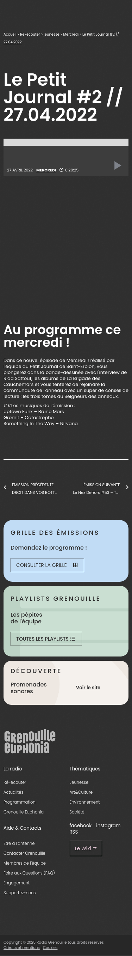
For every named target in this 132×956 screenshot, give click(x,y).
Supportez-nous (20, 893)
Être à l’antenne (19, 843)
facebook (81, 825)
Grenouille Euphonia (24, 812)
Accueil (10, 34)
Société (77, 812)
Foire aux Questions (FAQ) (29, 873)
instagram (108, 825)
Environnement (85, 802)
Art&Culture (81, 792)
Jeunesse (79, 782)
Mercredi (70, 34)
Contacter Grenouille (24, 853)
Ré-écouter (30, 34)
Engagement (17, 883)
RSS (74, 832)
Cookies (50, 947)
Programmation (20, 802)
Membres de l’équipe (25, 863)
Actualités (13, 792)
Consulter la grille (46, 565)
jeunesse (51, 34)
